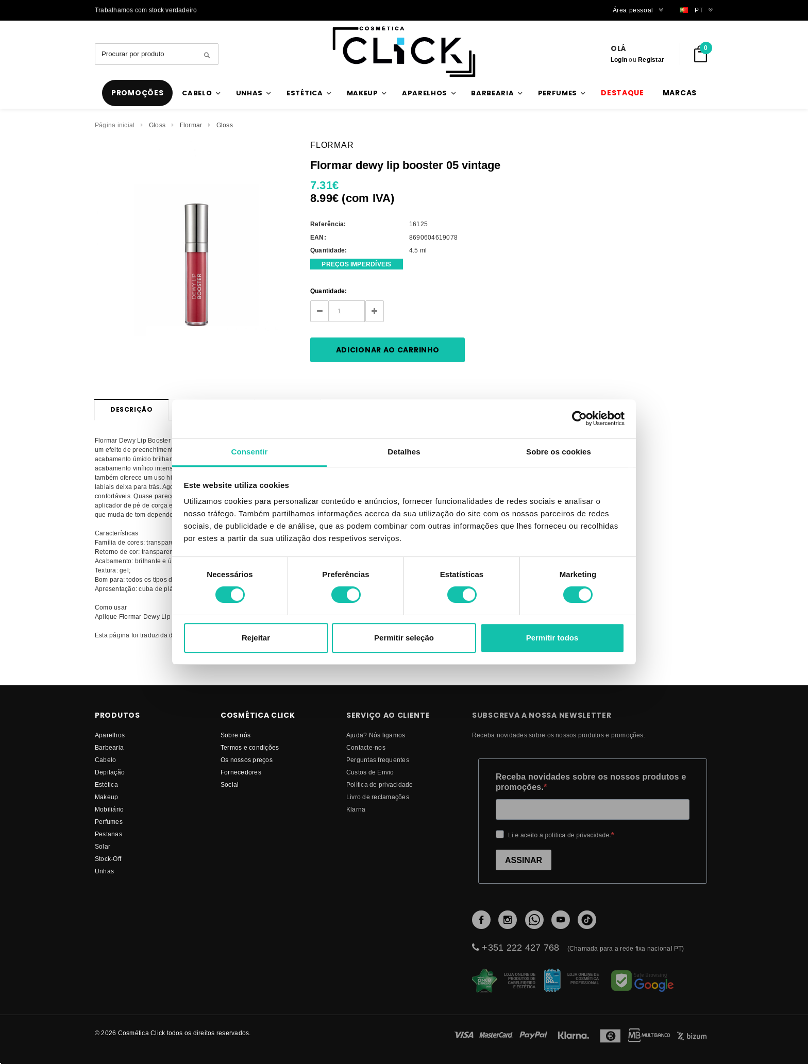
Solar (102, 846)
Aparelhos (110, 735)
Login (619, 59)
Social (230, 784)
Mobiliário (109, 809)
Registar (651, 59)
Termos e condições (250, 747)
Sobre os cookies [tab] (558, 451)
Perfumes (109, 821)
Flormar (191, 125)
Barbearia (109, 747)
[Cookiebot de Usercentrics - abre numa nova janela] (579, 418)
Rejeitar (256, 637)
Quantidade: (328, 291)
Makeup (106, 797)
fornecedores (241, 772)
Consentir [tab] (249, 451)
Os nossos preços (247, 760)
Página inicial (114, 125)
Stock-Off (108, 859)
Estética (106, 784)
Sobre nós (235, 735)
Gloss (157, 125)
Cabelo (105, 760)
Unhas (104, 871)
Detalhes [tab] (404, 451)
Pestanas (108, 834)
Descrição (131, 409)
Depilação (110, 772)
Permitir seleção (404, 637)
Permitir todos (552, 637)
